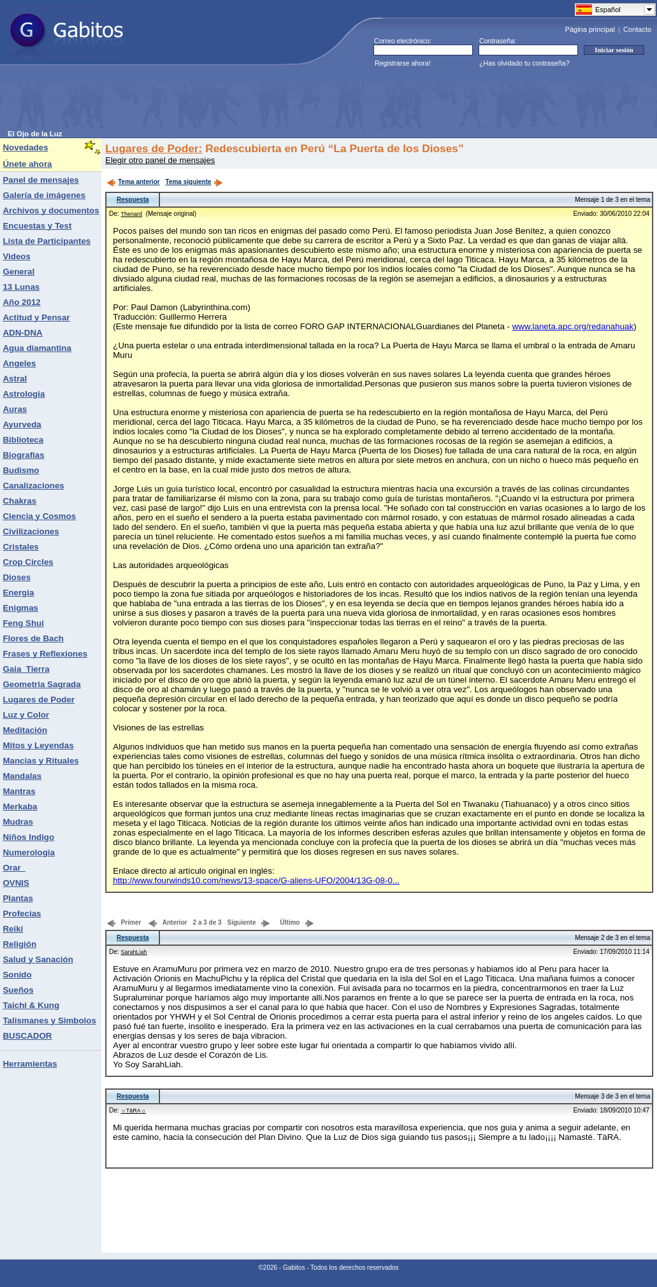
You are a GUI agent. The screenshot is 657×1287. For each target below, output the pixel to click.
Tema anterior (132, 181)
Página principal (590, 29)
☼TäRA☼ (134, 1110)
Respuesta (133, 199)
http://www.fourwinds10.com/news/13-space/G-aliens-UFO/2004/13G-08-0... (256, 880)
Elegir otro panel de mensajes (160, 160)
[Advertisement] (240, 101)
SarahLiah (134, 952)
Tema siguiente (194, 181)
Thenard (132, 214)
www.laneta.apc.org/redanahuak (572, 326)
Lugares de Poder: (153, 148)
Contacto (637, 29)
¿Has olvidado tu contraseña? (524, 63)
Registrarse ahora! (403, 63)
